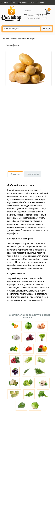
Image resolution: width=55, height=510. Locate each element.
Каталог (6, 38)
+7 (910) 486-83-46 (35, 14)
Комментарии (32, 174)
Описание (15, 174)
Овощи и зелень (18, 38)
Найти (46, 28)
